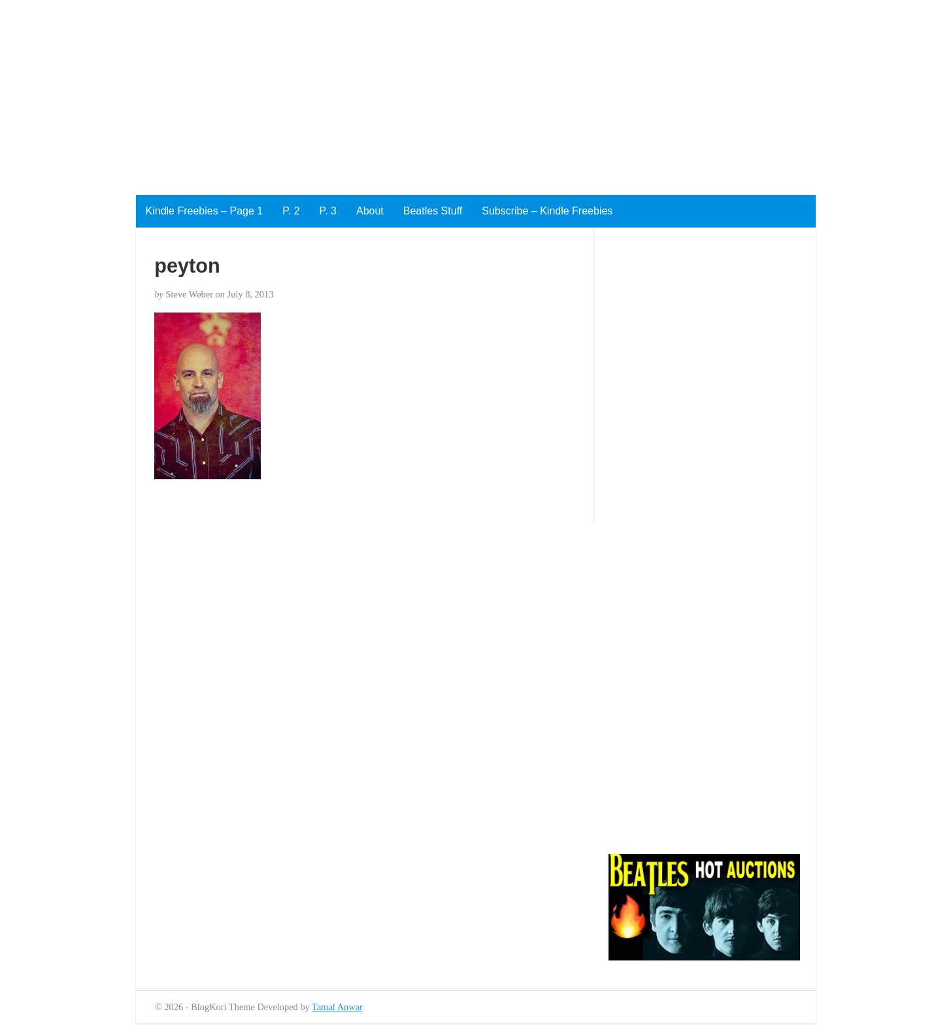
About (370, 210)
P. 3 (328, 210)
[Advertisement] (392, 91)
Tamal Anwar (337, 1007)
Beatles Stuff (432, 210)
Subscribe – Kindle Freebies (547, 210)
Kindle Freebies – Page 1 (204, 210)
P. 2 (290, 210)
